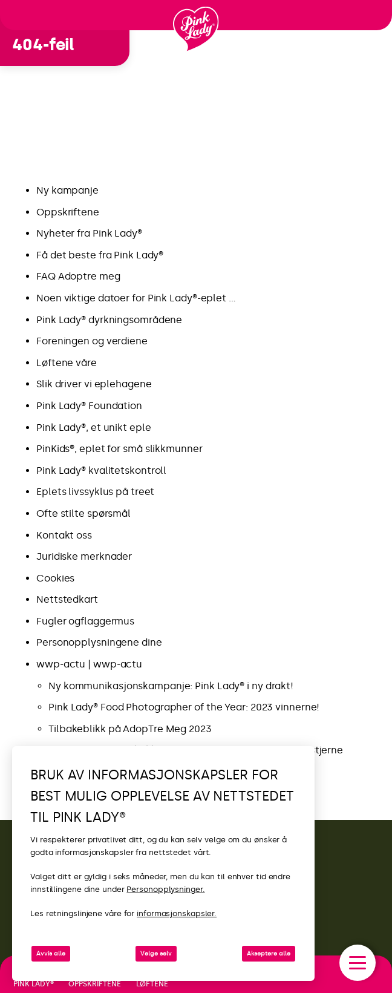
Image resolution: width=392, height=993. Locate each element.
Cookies (55, 578)
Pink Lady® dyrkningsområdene (109, 320)
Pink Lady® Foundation (89, 405)
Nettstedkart (67, 599)
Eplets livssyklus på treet (95, 491)
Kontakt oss (64, 535)
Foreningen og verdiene (92, 341)
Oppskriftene (67, 212)
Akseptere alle (268, 953)
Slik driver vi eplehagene (94, 384)
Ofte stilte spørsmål (83, 513)
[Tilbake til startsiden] (196, 29)
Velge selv (156, 953)
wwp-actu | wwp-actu (89, 664)
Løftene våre (66, 363)
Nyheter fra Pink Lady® (89, 233)
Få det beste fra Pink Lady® (99, 255)
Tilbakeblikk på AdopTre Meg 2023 (130, 729)
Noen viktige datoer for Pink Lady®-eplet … (136, 298)
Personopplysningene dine (99, 642)
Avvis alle (50, 953)
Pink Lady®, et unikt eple (93, 427)
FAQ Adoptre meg (78, 276)
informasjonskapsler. (177, 913)
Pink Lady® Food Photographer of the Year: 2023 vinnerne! (183, 707)
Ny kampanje (68, 190)
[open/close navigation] (357, 963)
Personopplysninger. (165, 889)
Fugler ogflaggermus (85, 621)
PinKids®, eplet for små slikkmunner (119, 448)
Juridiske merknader (84, 556)
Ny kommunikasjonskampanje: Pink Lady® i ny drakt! (172, 686)
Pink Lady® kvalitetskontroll (101, 470)
